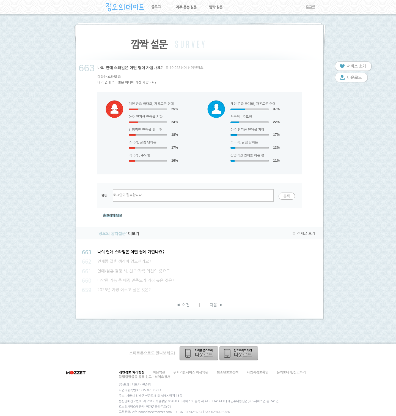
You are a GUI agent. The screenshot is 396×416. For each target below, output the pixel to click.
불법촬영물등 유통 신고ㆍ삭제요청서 (144, 377)
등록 (286, 196)
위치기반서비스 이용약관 (191, 372)
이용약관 (159, 372)
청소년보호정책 (227, 372)
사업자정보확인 (257, 372)
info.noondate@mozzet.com (152, 412)
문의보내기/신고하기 (291, 372)
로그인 (310, 7)
